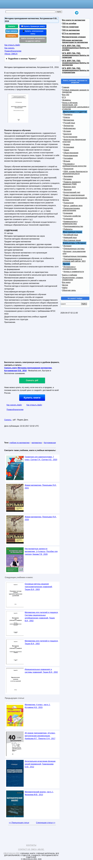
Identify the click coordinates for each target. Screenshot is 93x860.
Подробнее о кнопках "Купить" (22, 59)
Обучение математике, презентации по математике (75, 41)
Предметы (68, 114)
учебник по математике (19, 443)
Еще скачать (11, 31)
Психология (69, 203)
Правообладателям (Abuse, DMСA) (13, 52)
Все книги (66, 282)
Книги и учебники (69, 275)
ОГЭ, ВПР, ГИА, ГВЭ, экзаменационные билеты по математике (75, 63)
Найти (65, 288)
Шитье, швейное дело (73, 206)
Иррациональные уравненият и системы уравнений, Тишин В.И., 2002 (41, 670)
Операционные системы (74, 249)
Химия (66, 150)
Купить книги (32, 397)
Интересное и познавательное (69, 268)
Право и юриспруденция (74, 195)
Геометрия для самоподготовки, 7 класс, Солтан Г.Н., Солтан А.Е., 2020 (41, 458)
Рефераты (68, 229)
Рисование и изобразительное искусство (74, 165)
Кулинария (68, 213)
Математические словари (74, 37)
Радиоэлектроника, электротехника (71, 209)
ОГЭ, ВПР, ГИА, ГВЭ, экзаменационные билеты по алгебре (75, 48)
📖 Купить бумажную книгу (33, 26)
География (68, 158)
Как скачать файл (14, 405)
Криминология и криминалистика (70, 223)
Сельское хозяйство (72, 216)
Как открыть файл (12, 45)
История (67, 131)
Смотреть (11, 36)
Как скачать (10, 48)
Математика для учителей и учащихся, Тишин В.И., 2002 (41, 642)
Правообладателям (15, 410)
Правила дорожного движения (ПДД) (72, 183)
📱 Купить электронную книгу (32, 32)
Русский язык (69, 123)
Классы (67, 117)
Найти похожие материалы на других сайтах (33, 39)
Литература (69, 126)
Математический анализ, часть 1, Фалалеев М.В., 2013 (39, 793)
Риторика (68, 179)
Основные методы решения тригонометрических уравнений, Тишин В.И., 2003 (38, 586)
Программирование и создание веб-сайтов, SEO (74, 260)
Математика (69, 120)
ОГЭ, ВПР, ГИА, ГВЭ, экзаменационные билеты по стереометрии (75, 70)
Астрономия (69, 147)
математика (37, 443)
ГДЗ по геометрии (70, 27)
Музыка (67, 161)
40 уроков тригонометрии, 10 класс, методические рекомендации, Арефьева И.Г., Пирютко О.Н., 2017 (40, 736)
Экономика (68, 176)
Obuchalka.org (11, 853)
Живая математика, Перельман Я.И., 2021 (41, 486)
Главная (65, 87)
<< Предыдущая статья (19, 823)
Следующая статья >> (45, 823)
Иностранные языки (72, 240)
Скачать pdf (32, 380)
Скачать (11, 26)
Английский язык (71, 235)
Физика (67, 144)
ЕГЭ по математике (71, 34)
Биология (68, 134)
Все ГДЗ (65, 95)
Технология (68, 169)
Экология (68, 190)
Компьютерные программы (75, 256)
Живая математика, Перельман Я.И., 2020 (41, 518)
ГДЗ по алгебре (69, 23)
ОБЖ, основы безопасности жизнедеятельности (75, 173)
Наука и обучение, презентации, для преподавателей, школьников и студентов (75, 106)
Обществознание (71, 153)
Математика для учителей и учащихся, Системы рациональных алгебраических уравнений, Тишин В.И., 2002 (41, 616)
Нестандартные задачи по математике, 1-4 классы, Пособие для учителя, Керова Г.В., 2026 (41, 551)
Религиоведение (71, 156)
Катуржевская (50, 443)
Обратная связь (69, 290)
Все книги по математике (73, 20)
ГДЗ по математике (71, 30)
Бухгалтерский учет (72, 192)
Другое (65, 285)
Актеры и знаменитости (74, 272)
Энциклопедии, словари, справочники (72, 279)
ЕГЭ (64, 97)
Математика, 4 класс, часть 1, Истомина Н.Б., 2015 (38, 706)
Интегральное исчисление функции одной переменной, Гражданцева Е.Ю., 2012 (40, 764)
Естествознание (70, 137)
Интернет (68, 246)
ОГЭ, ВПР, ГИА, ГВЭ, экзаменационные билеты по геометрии (75, 55)
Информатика (70, 128)
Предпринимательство (73, 226)
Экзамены (66, 100)
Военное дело (70, 187)
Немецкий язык (70, 238)
